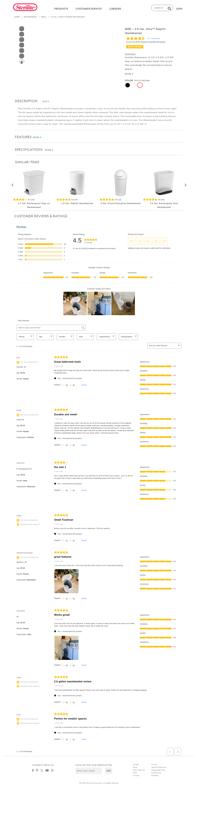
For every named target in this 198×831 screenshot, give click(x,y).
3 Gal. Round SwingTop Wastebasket (121, 204)
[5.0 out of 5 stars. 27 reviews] (77, 201)
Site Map (154, 776)
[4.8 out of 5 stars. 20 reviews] (164, 201)
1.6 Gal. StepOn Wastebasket (77, 204)
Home (17, 18)
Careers (136, 765)
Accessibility (156, 774)
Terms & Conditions (158, 768)
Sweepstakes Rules (158, 771)
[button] (12, 186)
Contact (136, 776)
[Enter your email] (88, 772)
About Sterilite (139, 771)
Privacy (154, 765)
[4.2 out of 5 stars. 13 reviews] (34, 201)
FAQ (135, 774)
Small (43, 18)
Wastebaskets (30, 18)
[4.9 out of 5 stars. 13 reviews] (121, 201)
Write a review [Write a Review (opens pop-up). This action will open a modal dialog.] (135, 48)
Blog (135, 768)
